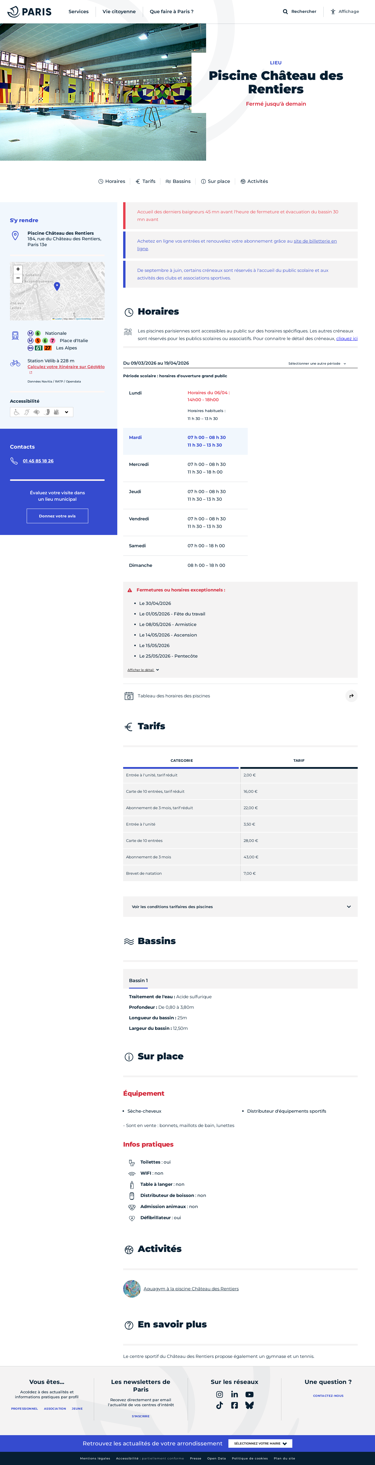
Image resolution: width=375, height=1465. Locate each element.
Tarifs (145, 181)
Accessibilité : (150, 1458)
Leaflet (57, 319)
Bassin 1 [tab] (138, 980)
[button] (57, 286)
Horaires (111, 181)
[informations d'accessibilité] (41, 412)
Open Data (216, 1458)
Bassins (178, 181)
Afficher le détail (141, 670)
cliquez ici (347, 338)
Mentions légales (95, 1458)
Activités (254, 181)
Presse (195, 1458)
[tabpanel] (240, 1012)
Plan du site (284, 1458)
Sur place (215, 181)
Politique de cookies (250, 1458)
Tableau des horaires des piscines (174, 696)
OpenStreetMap (83, 319)
